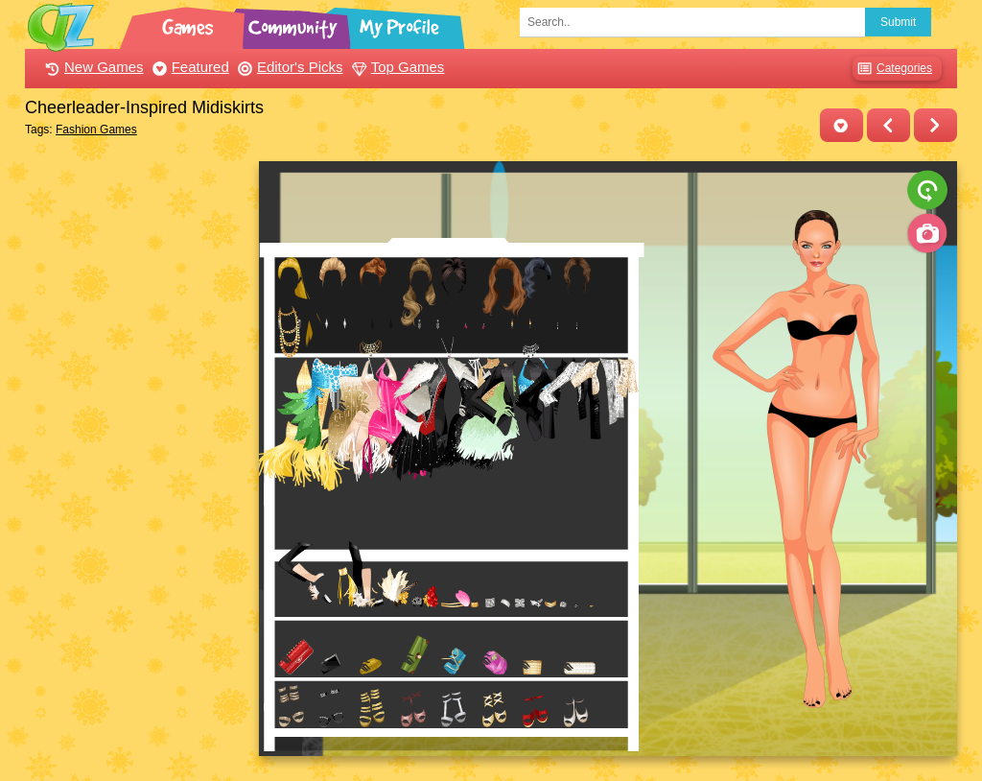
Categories (892, 69)
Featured (188, 67)
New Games (92, 67)
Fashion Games (96, 129)
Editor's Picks (288, 67)
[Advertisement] (136, 449)
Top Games (396, 67)
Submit (898, 22)
